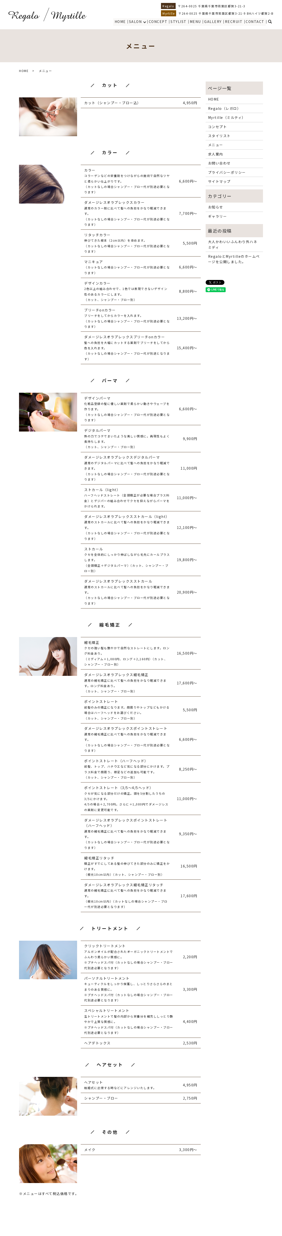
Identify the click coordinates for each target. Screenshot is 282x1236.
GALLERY (213, 21)
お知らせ (215, 207)
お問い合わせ (219, 163)
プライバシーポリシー (227, 172)
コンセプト (217, 126)
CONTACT (255, 21)
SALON (136, 21)
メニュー (215, 144)
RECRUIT (234, 21)
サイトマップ (219, 181)
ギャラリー (217, 216)
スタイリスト (219, 135)
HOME (121, 21)
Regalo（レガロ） (224, 108)
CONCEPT (158, 21)
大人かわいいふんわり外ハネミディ (232, 244)
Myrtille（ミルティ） (227, 117)
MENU (195, 21)
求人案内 (215, 154)
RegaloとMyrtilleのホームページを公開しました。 (234, 259)
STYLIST (179, 21)
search (269, 21)
